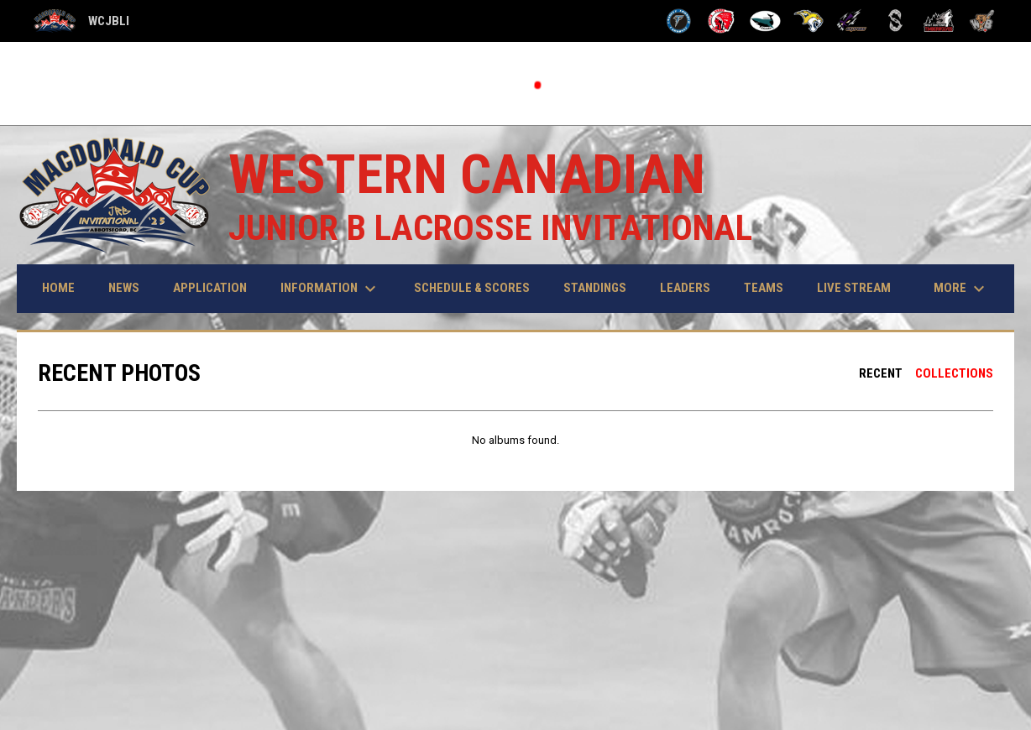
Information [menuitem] (330, 289)
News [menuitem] (123, 287)
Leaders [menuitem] (685, 287)
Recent (881, 373)
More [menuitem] (961, 289)
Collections (954, 373)
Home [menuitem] (58, 287)
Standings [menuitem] (594, 287)
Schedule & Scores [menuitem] (472, 287)
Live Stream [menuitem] (854, 287)
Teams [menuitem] (763, 287)
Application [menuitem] (210, 287)
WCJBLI (81, 21)
